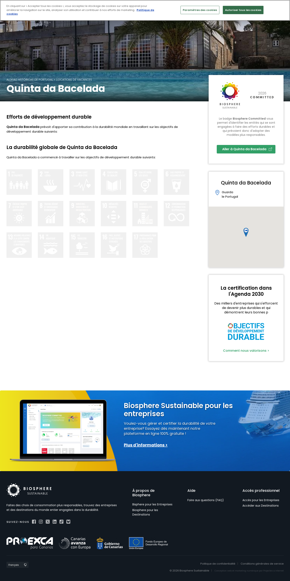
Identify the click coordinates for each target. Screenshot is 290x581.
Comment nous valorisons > (246, 350)
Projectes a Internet (273, 570)
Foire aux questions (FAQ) (205, 500)
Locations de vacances (74, 80)
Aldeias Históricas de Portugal (29, 80)
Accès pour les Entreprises (260, 500)
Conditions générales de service (262, 564)
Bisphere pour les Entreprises (152, 504)
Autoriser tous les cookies (243, 10)
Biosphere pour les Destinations (145, 512)
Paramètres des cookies (200, 10)
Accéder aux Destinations (260, 506)
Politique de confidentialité (217, 564)
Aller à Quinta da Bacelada (247, 149)
